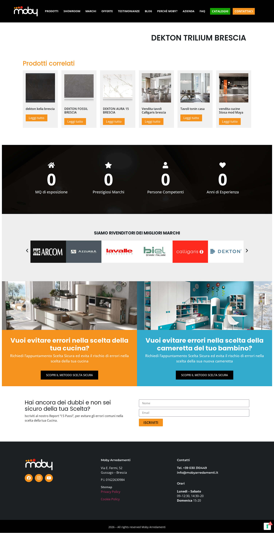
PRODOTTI (51, 11)
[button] (27, 250)
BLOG (148, 11)
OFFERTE (107, 11)
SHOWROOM (72, 11)
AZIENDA (188, 11)
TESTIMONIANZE (129, 11)
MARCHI (90, 11)
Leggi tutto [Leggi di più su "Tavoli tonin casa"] (191, 118)
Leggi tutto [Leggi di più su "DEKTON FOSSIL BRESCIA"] (75, 121)
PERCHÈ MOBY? (167, 11)
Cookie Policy (110, 499)
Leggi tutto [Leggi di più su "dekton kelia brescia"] (36, 118)
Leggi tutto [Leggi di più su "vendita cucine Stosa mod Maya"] (230, 121)
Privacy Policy (110, 492)
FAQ (202, 11)
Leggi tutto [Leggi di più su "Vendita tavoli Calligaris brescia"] (152, 121)
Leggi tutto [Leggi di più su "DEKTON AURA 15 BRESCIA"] (114, 121)
